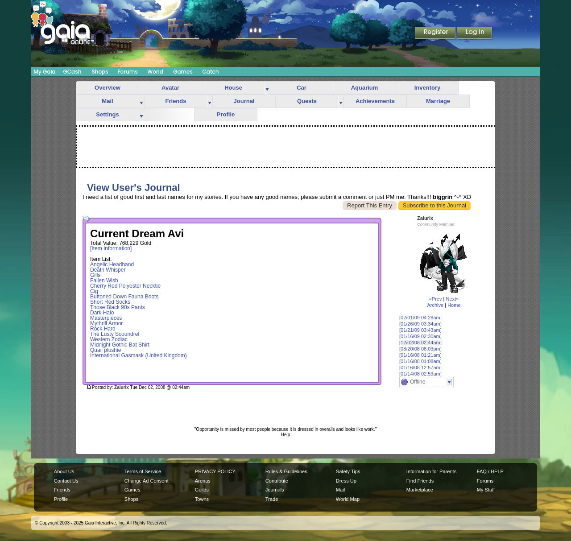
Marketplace (419, 489)
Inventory (427, 87)
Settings (107, 114)
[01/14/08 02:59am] (420, 373)
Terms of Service (142, 471)
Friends (176, 101)
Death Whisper (107, 270)
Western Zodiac (109, 339)
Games (183, 71)
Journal (244, 101)
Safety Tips (348, 471)
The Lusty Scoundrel (114, 334)
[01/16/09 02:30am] (420, 336)
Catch (211, 71)
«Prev (435, 298)
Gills (95, 275)
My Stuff (486, 489)
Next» (452, 298)
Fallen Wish (104, 280)
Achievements (375, 101)
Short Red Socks (110, 302)
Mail (107, 101)
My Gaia (44, 71)
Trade (271, 499)
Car (301, 87)
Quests (307, 101)
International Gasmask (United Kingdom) (138, 355)
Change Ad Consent (146, 480)
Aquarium (364, 87)
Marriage (438, 101)
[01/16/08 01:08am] (420, 361)
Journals (274, 489)
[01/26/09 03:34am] (420, 323)
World (155, 71)
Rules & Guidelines (286, 471)
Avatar (170, 87)
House (233, 87)
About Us (64, 471)
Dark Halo (102, 313)
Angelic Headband (112, 264)
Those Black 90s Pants (117, 307)
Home (453, 305)
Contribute (276, 480)
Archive (435, 305)
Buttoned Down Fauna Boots (124, 296)
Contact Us (66, 480)
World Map (348, 499)
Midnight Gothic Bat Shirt (119, 345)
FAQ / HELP (490, 471)
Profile (226, 114)
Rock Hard (103, 329)
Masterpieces (106, 318)
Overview (107, 87)
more (267, 88)
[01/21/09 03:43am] (420, 330)
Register (436, 33)
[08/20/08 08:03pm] (420, 348)
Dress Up (346, 480)
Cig (94, 291)
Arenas (203, 480)
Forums (127, 71)
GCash (72, 71)
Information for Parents (431, 471)
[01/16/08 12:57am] (420, 367)
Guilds (202, 489)
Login (474, 33)
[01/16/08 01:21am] (420, 355)
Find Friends (420, 480)
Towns (202, 499)
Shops (99, 71)
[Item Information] (111, 248)
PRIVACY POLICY (215, 471)
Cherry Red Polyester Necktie (125, 286)
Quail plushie (105, 350)
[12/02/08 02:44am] (420, 342)
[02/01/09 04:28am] (420, 317)
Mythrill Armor (106, 323)
